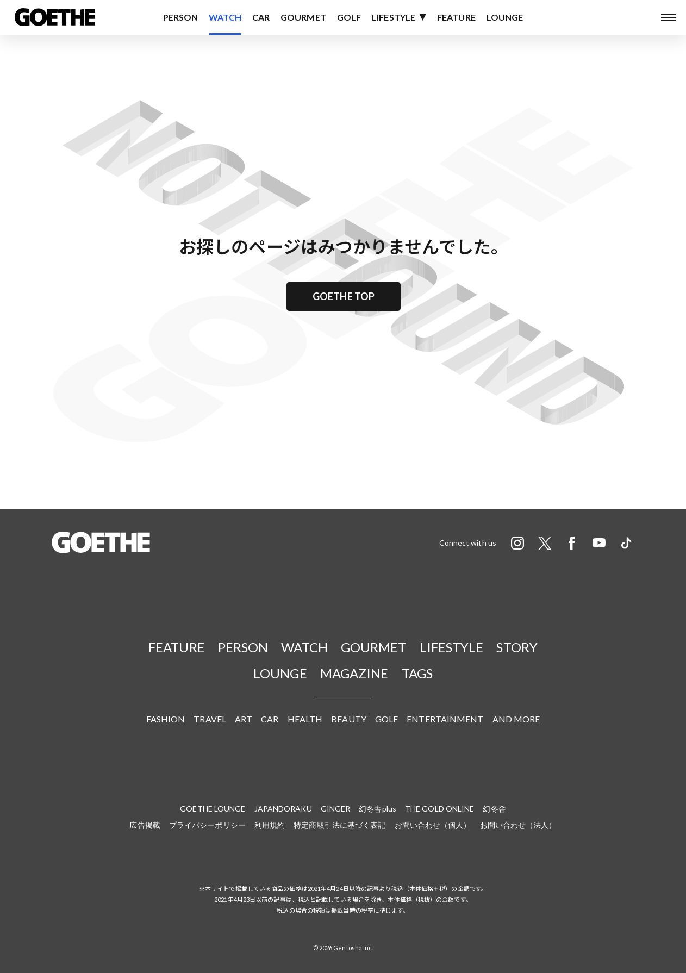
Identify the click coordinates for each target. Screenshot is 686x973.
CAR (261, 17)
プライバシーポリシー (207, 824)
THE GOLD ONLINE (440, 808)
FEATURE (456, 17)
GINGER (336, 808)
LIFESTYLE (393, 17)
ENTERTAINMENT (445, 719)
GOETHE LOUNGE (212, 808)
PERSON (180, 17)
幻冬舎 (494, 808)
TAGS (417, 673)
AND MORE (516, 719)
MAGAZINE (354, 673)
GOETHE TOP (344, 296)
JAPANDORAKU (283, 808)
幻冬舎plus (377, 808)
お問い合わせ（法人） (518, 824)
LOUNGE (505, 17)
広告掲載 (144, 824)
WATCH (225, 17)
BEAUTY (348, 719)
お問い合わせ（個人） (433, 824)
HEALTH (305, 719)
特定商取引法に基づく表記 (339, 824)
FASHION (165, 719)
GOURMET (303, 17)
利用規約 (269, 824)
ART (243, 719)
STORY (517, 647)
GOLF (349, 17)
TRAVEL (210, 719)
